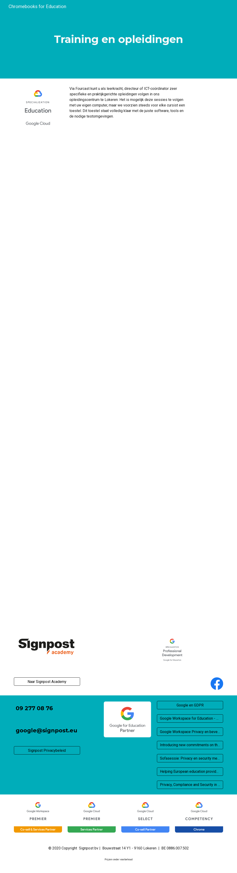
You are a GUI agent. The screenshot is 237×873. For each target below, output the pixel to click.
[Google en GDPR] (190, 705)
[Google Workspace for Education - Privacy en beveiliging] (190, 718)
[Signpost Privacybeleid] (47, 750)
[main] (118, 39)
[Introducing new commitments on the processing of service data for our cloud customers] (190, 745)
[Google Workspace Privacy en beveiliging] (190, 732)
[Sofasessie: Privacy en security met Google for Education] (190, 758)
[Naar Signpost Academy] (47, 682)
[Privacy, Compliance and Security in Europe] (190, 785)
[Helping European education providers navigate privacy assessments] (190, 771)
